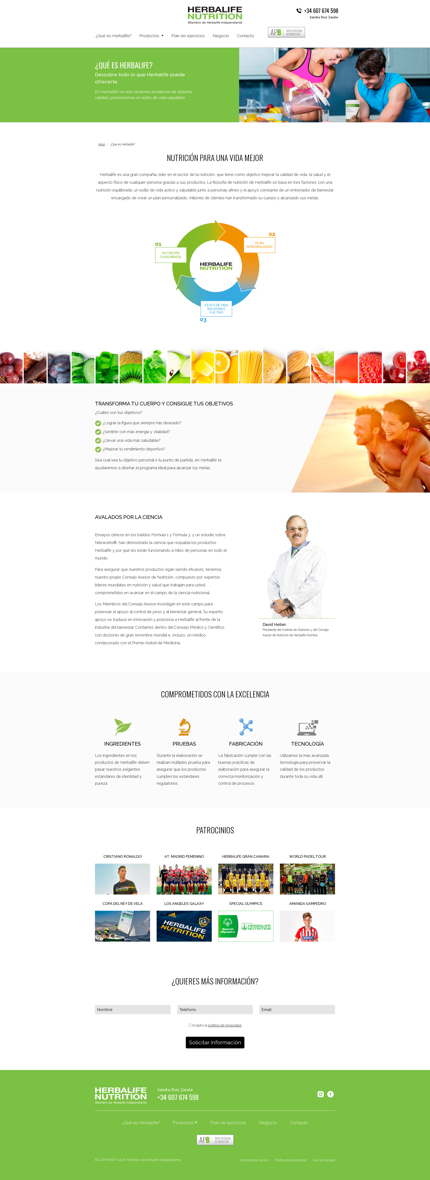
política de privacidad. (225, 1025)
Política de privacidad (290, 1160)
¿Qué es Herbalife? (114, 35)
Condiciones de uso (254, 1160)
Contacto (245, 35)
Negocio (221, 35)
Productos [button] (149, 35)
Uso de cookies (324, 1160)
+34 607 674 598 (321, 10)
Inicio (101, 144)
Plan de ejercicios (188, 35)
